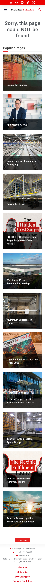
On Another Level (16, 204)
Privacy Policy (22, 576)
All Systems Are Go (17, 124)
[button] (5, 9)
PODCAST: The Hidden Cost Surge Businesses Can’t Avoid (22, 240)
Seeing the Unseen (17, 85)
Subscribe (22, 572)
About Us (22, 567)
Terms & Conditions (23, 581)
